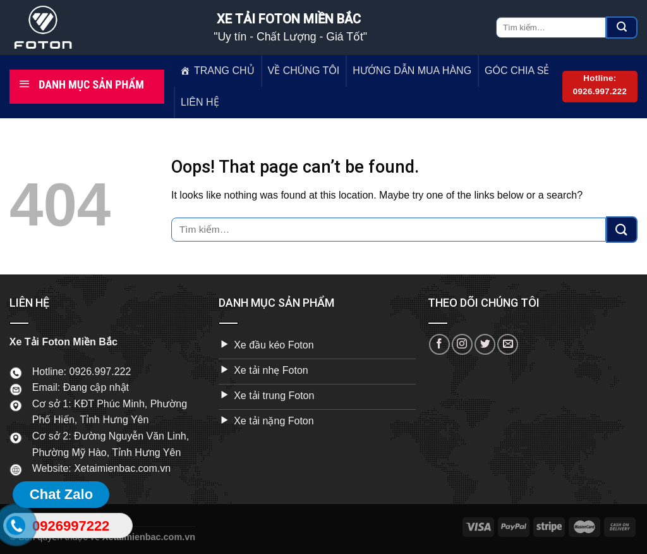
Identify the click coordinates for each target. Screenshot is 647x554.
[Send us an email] (507, 344)
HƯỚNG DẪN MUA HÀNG (412, 70)
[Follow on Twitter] (485, 344)
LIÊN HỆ (200, 102)
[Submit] (622, 27)
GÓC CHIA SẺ (517, 70)
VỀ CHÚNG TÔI (304, 70)
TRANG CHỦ (224, 70)
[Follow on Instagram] (462, 344)
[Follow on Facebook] (439, 344)
